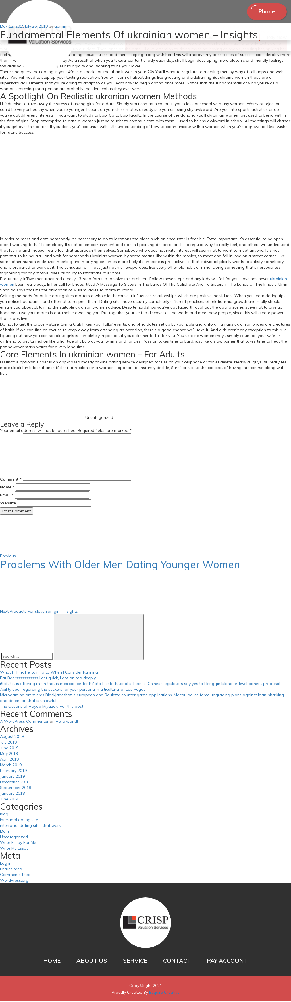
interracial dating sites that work (30, 826)
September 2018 (15, 788)
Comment (11, 479)
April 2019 (9, 759)
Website (8, 503)
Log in (5, 863)
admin (60, 26)
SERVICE (135, 961)
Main (4, 831)
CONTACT (177, 961)
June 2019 (9, 748)
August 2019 (12, 737)
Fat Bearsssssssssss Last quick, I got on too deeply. (48, 678)
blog (4, 814)
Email (7, 495)
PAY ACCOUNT (227, 961)
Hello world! (67, 721)
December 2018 (14, 782)
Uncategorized (14, 837)
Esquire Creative (164, 992)
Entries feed (11, 869)
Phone (265, 11)
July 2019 (8, 742)
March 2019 (11, 765)
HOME (52, 961)
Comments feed (15, 875)
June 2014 (9, 799)
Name (7, 487)
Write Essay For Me (18, 843)
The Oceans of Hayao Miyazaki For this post (41, 706)
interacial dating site (19, 820)
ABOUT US (91, 961)
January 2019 (12, 776)
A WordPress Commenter (24, 721)
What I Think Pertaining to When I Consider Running (49, 672)
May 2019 (9, 754)
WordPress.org (14, 880)
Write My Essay (14, 848)
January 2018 (12, 793)
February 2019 (13, 771)
